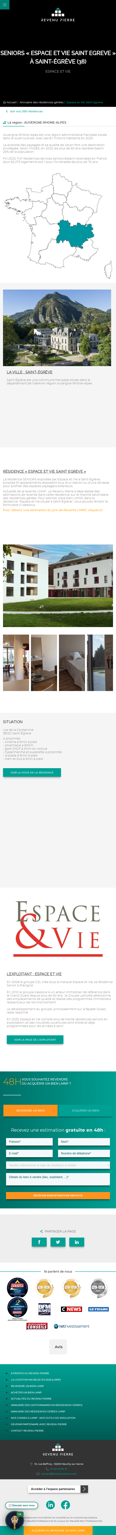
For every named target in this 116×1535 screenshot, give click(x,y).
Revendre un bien (30, 1110)
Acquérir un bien (85, 1110)
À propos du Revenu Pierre (30, 1373)
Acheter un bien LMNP (26, 1392)
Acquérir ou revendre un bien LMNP (58, 1530)
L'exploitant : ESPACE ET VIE (34, 974)
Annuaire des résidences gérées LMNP (38, 1411)
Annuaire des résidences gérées (41, 102)
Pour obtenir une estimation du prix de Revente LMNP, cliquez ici (53, 510)
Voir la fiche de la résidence (32, 772)
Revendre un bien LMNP (27, 1386)
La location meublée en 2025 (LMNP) (36, 1379)
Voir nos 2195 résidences (24, 111)
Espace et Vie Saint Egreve (85, 102)
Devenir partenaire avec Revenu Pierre (39, 1424)
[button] (49, 1358)
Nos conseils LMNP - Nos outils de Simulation (43, 1417)
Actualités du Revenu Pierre (31, 1398)
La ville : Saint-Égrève (30, 372)
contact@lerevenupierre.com (56, 1473)
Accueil (10, 102)
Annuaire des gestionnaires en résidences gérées (46, 1405)
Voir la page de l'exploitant (35, 1039)
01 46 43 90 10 (56, 1468)
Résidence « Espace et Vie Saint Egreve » (44, 471)
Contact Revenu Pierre (27, 1430)
